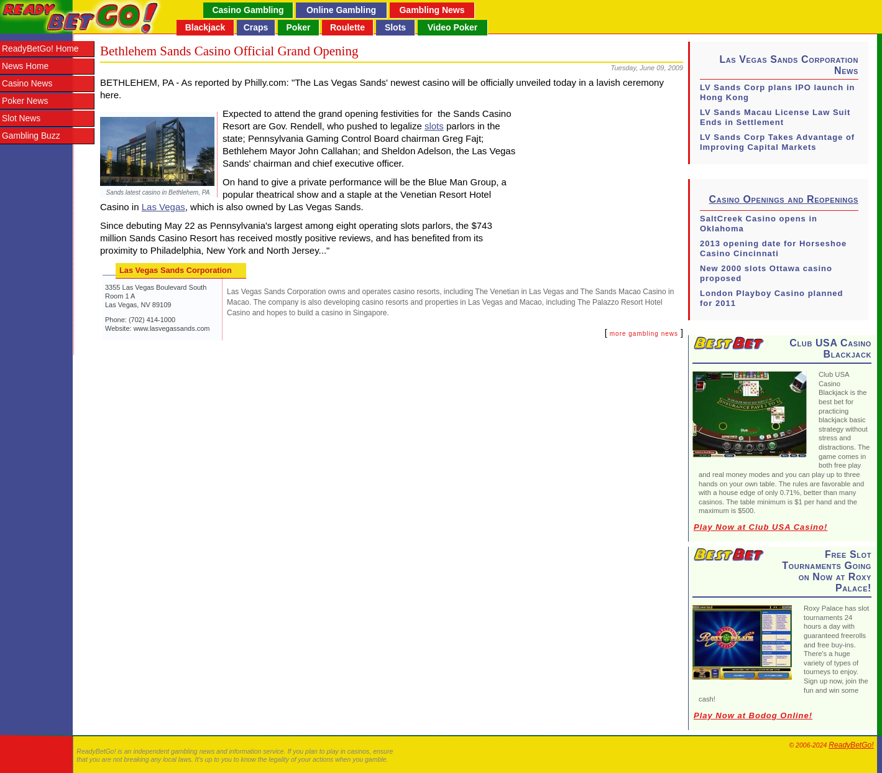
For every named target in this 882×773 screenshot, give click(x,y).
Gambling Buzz (31, 136)
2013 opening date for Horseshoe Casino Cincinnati (773, 248)
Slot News (21, 118)
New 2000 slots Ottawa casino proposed (766, 273)
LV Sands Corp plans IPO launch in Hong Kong (777, 92)
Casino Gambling (247, 10)
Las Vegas (163, 206)
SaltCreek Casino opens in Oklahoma (758, 223)
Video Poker (453, 27)
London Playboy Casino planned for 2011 (771, 298)
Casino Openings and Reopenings (783, 199)
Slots (395, 27)
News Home (25, 66)
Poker (299, 27)
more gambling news (644, 333)
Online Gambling (341, 10)
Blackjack (205, 27)
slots (434, 126)
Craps (256, 27)
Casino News (27, 83)
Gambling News (431, 10)
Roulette (347, 27)
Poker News (25, 101)
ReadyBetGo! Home (40, 48)
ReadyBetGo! (851, 745)
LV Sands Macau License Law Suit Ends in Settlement (775, 117)
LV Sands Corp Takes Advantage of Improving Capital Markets (777, 142)
